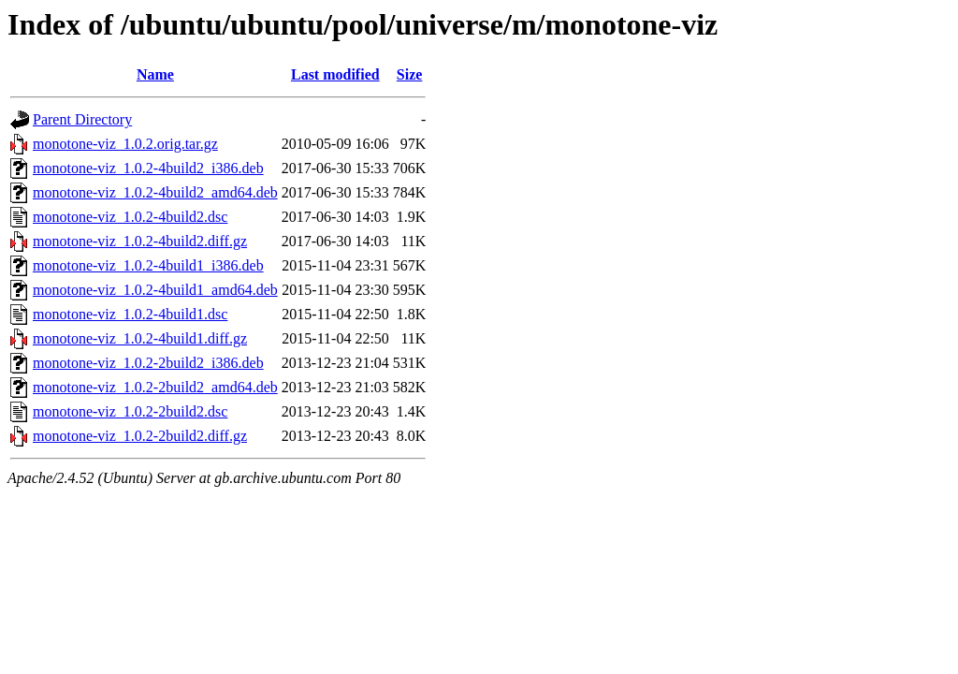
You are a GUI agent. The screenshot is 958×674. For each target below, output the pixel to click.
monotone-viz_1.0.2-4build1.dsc (130, 314)
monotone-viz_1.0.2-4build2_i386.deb (148, 168)
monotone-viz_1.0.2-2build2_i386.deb (148, 363)
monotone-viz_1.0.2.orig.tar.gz (125, 144)
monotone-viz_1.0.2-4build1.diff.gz (140, 338)
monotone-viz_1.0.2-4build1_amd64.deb (155, 290)
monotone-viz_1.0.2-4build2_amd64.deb (155, 192)
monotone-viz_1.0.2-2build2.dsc (130, 411)
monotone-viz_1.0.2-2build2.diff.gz (140, 436)
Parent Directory (82, 119)
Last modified (335, 74)
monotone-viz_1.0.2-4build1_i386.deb (148, 265)
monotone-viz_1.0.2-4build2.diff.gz (140, 241)
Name (155, 74)
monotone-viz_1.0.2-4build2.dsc (130, 217)
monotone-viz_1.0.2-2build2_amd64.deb (155, 387)
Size (410, 74)
